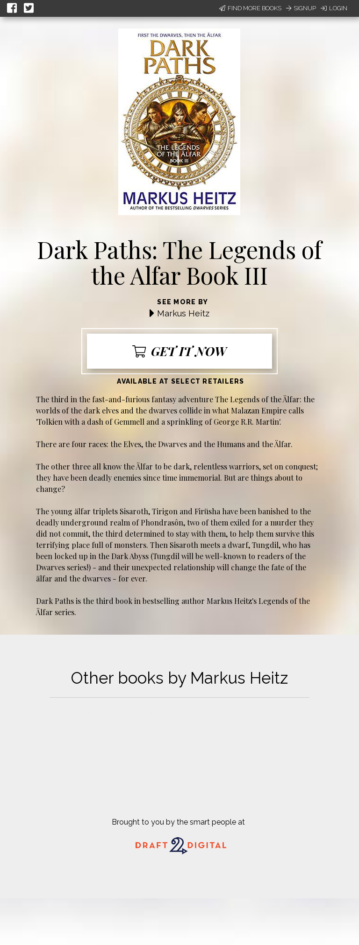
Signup (301, 8)
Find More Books (250, 8)
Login (334, 8)
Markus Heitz (183, 313)
